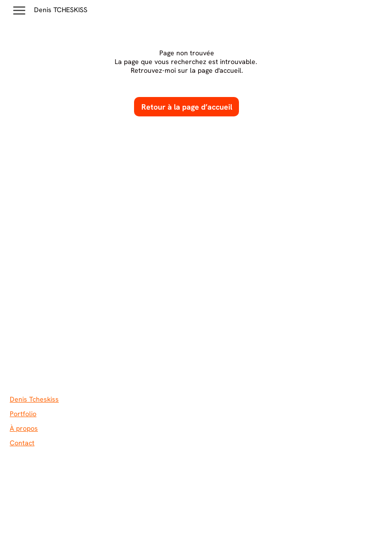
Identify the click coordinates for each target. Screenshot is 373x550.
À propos (24, 428)
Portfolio (23, 413)
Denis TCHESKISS (60, 9)
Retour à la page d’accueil (186, 107)
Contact (22, 442)
